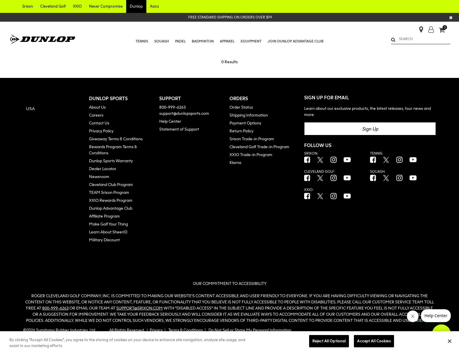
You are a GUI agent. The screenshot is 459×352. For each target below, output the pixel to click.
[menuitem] (142, 41)
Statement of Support (179, 129)
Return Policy (242, 130)
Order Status (241, 107)
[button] (28, 6)
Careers (96, 114)
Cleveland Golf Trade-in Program (259, 146)
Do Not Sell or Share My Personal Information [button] (249, 329)
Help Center (170, 121)
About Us (97, 107)
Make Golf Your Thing (108, 223)
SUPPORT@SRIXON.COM (139, 307)
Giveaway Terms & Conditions (116, 138)
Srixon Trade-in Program (252, 138)
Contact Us (99, 122)
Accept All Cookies (374, 341)
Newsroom (99, 176)
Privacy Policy (101, 130)
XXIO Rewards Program (110, 200)
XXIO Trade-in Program (251, 154)
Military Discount (104, 239)
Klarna (235, 162)
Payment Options (245, 122)
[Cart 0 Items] (444, 30)
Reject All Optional (329, 341)
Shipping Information (249, 114)
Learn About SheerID (108, 231)
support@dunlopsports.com (184, 113)
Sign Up (370, 129)
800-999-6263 (172, 107)
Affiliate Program (104, 215)
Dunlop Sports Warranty (111, 160)
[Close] (451, 17)
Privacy (156, 329)
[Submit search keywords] (393, 39)
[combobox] (421, 39)
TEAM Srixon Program (109, 192)
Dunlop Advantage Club (110, 208)
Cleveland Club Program (111, 184)
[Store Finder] (418, 28)
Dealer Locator (102, 168)
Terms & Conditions (185, 329)
